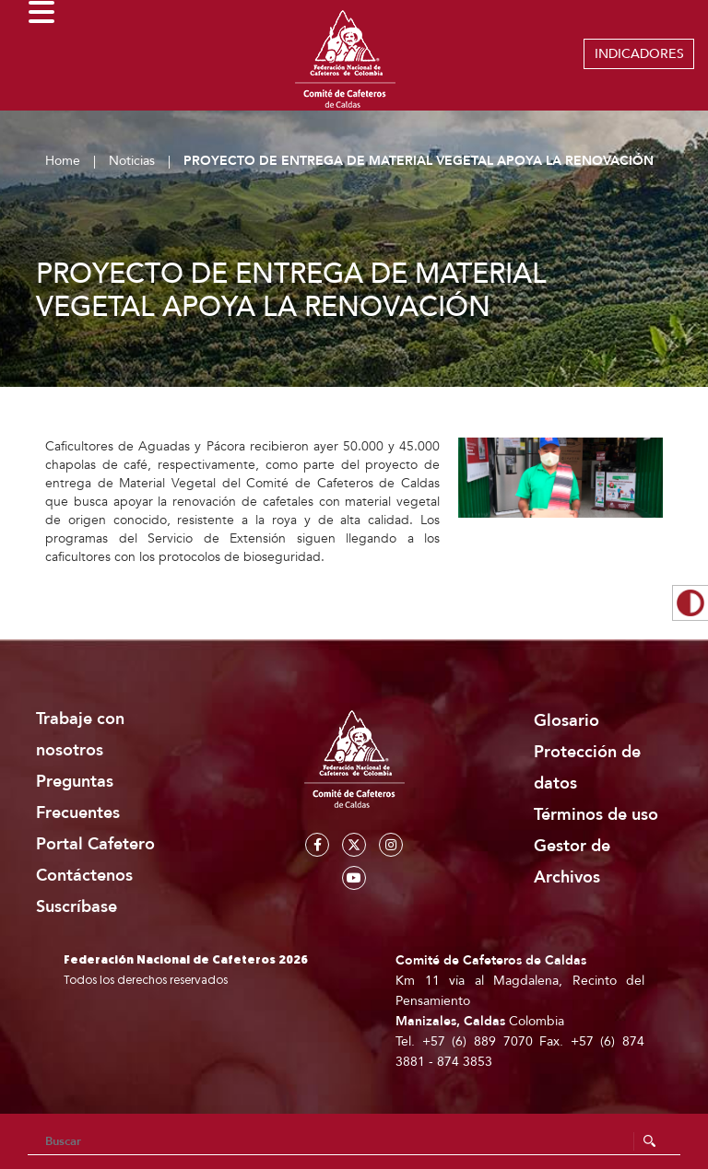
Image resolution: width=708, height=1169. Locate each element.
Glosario (566, 720)
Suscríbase (76, 906)
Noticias (132, 161)
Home (62, 161)
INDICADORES (639, 54)
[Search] (354, 1141)
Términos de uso (596, 814)
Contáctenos (84, 875)
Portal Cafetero (95, 844)
